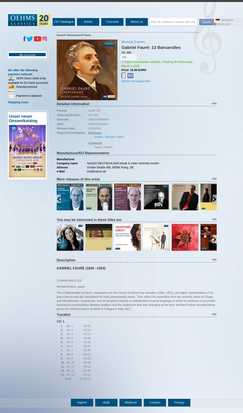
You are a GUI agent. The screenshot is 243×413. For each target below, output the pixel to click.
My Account (27, 55)
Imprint (82, 402)
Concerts (112, 21)
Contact (154, 402)
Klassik (60, 35)
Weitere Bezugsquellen (136, 81)
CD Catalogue (64, 21)
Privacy (179, 402)
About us (137, 21)
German (224, 20)
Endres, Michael (104, 137)
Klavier (87, 35)
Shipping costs (18, 102)
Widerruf (130, 402)
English (221, 24)
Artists (88, 21)
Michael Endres (133, 42)
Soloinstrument (74, 35)
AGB (106, 402)
